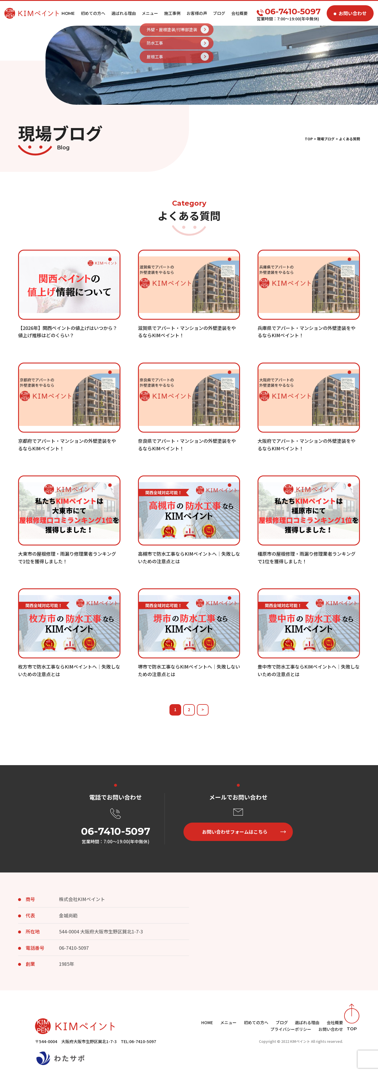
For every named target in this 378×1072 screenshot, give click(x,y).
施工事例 (172, 13)
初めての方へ (93, 13)
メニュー (150, 13)
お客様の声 (197, 13)
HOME (207, 1022)
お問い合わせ (353, 13)
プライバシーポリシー (290, 1029)
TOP (309, 138)
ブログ (219, 13)
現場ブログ (326, 138)
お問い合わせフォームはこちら (234, 831)
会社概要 (239, 13)
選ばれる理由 (123, 13)
